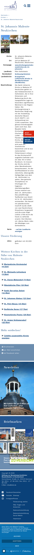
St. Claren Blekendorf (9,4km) (17, 280)
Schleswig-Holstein (22, 74)
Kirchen (3, 17)
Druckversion (8, 347)
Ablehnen (17, 536)
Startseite (4, 15)
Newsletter (17, 492)
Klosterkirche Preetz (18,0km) (17, 315)
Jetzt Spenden (28, 133)
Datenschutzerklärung (21, 510)
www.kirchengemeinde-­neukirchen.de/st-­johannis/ (24, 67)
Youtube (9, 495)
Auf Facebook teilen (10, 353)
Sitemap (16, 495)
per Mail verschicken (11, 350)
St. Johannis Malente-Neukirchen (12, 19)
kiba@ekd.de (11, 485)
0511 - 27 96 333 (11, 481)
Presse (15, 498)
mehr (17, 546)
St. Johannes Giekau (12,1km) (17, 298)
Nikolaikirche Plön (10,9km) (16, 285)
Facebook (9, 492)
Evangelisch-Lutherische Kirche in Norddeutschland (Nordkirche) (23, 79)
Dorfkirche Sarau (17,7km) (16, 309)
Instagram (9, 498)
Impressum (17, 518)
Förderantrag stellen (20, 502)
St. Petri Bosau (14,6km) (15, 304)
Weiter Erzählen (28, 140)
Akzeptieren (17, 541)
